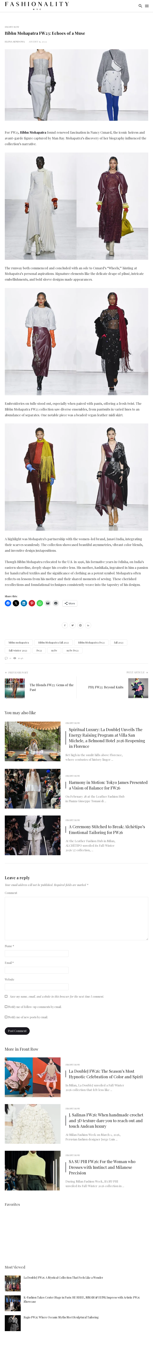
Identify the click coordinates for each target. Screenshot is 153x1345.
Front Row (12, 26)
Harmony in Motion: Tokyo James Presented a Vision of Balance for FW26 (108, 785)
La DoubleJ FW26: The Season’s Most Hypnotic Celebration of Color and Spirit (106, 1073)
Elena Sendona (15, 41)
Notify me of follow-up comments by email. (35, 1007)
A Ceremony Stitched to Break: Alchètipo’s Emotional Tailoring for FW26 (107, 829)
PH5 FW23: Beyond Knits (105, 687)
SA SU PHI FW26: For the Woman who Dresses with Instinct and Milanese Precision (102, 1167)
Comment (11, 893)
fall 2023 (118, 642)
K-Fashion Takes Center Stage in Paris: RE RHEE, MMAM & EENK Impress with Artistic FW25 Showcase (82, 1299)
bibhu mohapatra (19, 642)
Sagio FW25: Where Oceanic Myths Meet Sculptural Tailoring (61, 1317)
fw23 (39, 650)
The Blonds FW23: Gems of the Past (52, 687)
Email (9, 963)
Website (9, 979)
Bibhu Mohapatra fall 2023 (53, 642)
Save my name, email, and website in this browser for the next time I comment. (57, 996)
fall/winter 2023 (18, 650)
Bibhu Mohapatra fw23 (91, 642)
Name (9, 946)
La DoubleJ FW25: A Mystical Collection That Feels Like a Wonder (63, 1277)
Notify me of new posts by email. (28, 1017)
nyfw (54, 650)
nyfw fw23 (72, 650)
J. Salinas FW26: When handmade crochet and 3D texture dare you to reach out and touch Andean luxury (106, 1120)
